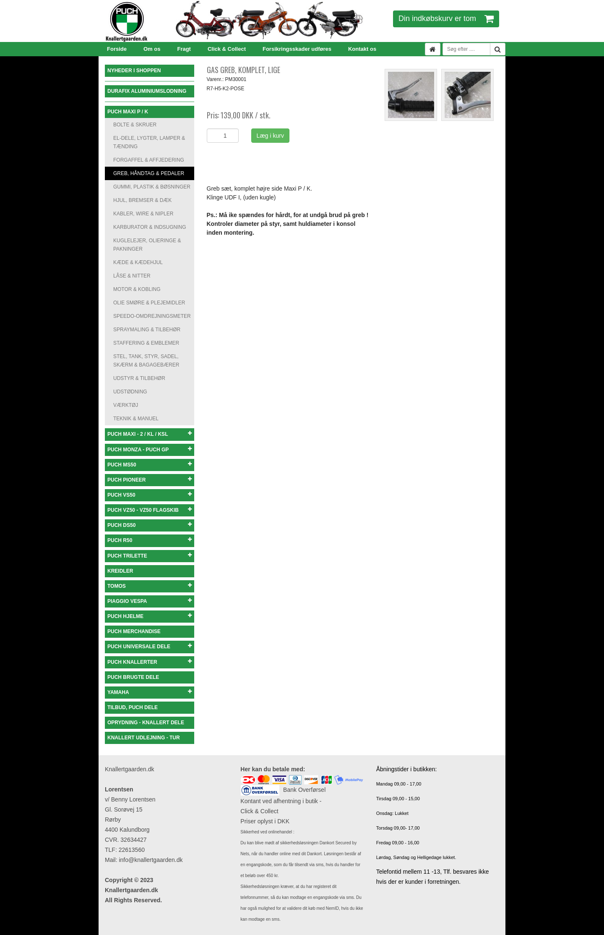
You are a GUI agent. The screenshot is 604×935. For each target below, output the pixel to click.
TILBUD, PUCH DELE (132, 707)
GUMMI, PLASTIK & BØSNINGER (151, 187)
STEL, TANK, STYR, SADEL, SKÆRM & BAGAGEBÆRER (146, 361)
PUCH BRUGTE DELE (133, 677)
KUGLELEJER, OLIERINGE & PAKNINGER (147, 245)
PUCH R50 (149, 540)
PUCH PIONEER (149, 480)
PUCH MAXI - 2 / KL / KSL (149, 434)
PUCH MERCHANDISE (134, 631)
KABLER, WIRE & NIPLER (143, 214)
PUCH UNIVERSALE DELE (149, 646)
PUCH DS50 (149, 525)
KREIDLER (120, 571)
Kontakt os (362, 49)
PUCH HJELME (149, 616)
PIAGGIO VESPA (149, 601)
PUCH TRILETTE (149, 556)
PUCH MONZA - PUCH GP (149, 449)
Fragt (184, 49)
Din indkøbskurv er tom (446, 18)
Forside (117, 49)
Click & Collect (227, 49)
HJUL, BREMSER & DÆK (142, 200)
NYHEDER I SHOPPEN (134, 70)
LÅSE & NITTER (132, 276)
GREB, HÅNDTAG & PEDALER (148, 173)
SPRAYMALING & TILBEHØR (146, 330)
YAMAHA (149, 692)
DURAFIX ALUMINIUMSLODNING (146, 91)
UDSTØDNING (130, 392)
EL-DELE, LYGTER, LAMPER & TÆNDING (149, 142)
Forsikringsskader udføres (297, 49)
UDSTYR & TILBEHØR (139, 378)
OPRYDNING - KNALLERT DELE (145, 722)
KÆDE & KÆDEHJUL (138, 262)
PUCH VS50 (149, 495)
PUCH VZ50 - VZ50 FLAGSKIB (149, 510)
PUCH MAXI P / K (127, 112)
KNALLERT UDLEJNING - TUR (143, 738)
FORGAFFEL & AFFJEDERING (148, 160)
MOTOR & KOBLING (136, 289)
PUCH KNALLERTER (149, 662)
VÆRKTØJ (125, 405)
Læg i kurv (270, 135)
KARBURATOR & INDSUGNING (149, 227)
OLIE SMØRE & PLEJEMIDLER (149, 303)
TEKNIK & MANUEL (136, 419)
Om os (151, 49)
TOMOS (149, 586)
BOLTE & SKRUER (134, 125)
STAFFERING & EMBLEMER (146, 343)
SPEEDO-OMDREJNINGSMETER (152, 316)
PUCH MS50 (149, 464)
